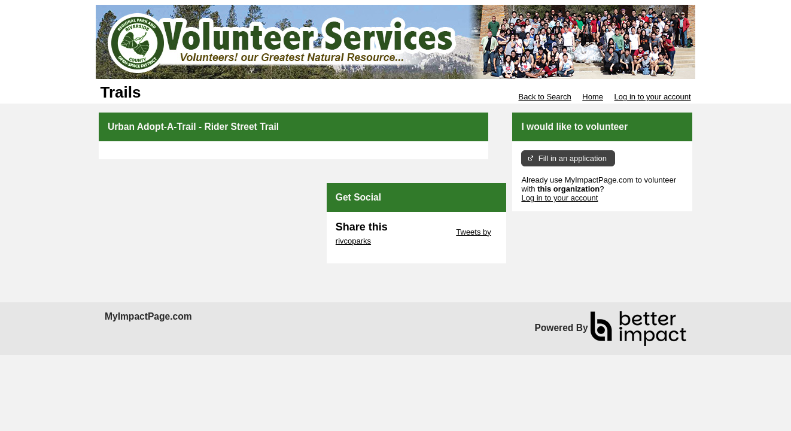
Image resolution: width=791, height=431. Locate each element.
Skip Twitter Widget (421, 231)
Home (592, 96)
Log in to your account (652, 96)
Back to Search (544, 96)
